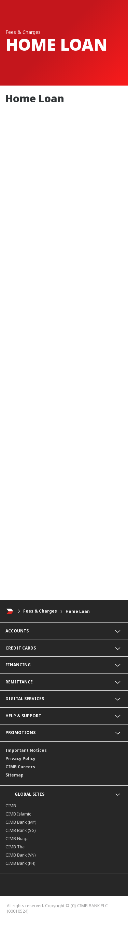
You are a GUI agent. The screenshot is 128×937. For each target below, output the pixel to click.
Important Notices (26, 750)
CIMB (10, 806)
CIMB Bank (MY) (20, 822)
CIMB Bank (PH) (20, 863)
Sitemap (14, 775)
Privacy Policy (20, 758)
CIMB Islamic (18, 814)
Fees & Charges (40, 611)
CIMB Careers (20, 767)
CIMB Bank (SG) (20, 830)
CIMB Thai (15, 847)
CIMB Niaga (17, 839)
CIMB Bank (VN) (20, 855)
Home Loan (78, 611)
